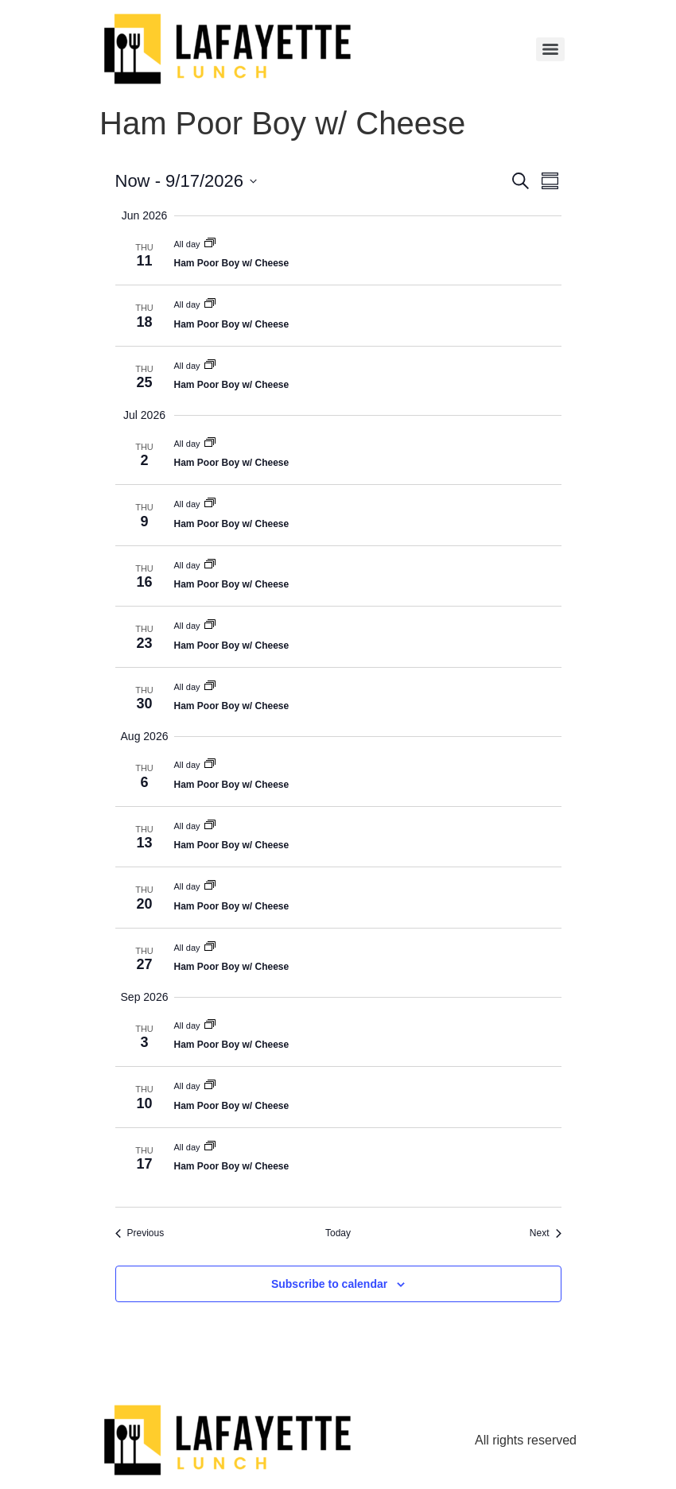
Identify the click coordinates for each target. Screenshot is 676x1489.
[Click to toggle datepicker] (186, 181)
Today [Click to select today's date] (338, 1233)
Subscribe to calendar (329, 1284)
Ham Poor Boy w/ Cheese (231, 263)
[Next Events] (545, 1233)
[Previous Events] (140, 1233)
